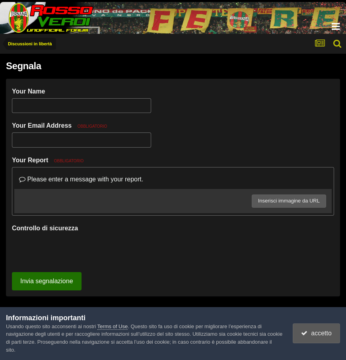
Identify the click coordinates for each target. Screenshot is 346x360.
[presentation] (72, 250)
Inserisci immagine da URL (289, 201)
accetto (316, 333)
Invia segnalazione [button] (46, 281)
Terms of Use (112, 326)
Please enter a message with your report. (81, 179)
